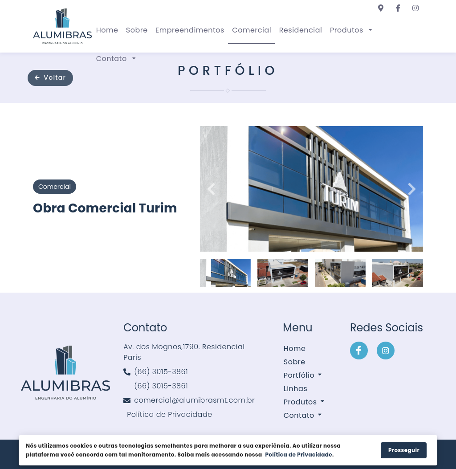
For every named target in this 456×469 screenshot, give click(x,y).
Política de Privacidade (298, 454)
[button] (350, 30)
